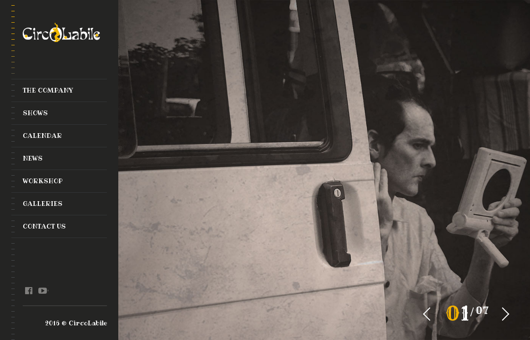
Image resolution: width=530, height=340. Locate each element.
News (33, 158)
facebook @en (29, 291)
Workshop (42, 181)
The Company (48, 90)
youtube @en (42, 291)
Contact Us (44, 226)
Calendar (42, 135)
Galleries (42, 203)
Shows (35, 113)
